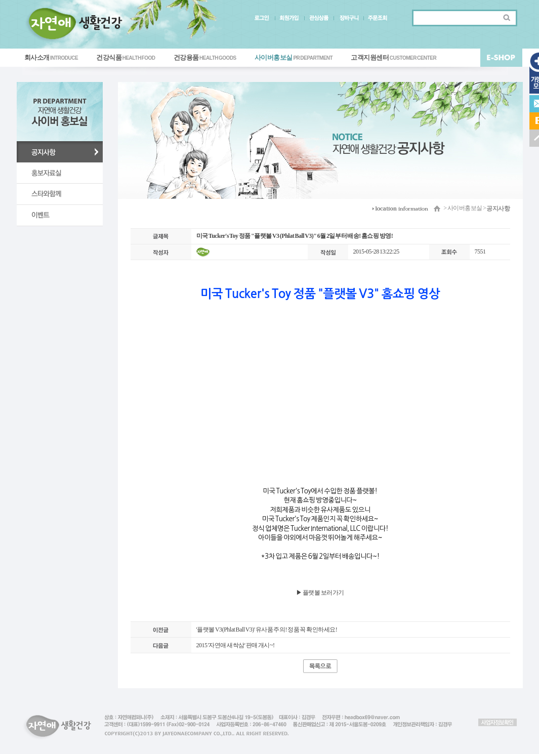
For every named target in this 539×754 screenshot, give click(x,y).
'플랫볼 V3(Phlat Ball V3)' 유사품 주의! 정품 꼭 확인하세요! (267, 629)
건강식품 (125, 57)
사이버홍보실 (294, 57)
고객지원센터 (393, 57)
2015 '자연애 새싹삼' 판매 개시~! (235, 645)
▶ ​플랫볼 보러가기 (320, 592)
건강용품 (205, 57)
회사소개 (51, 57)
